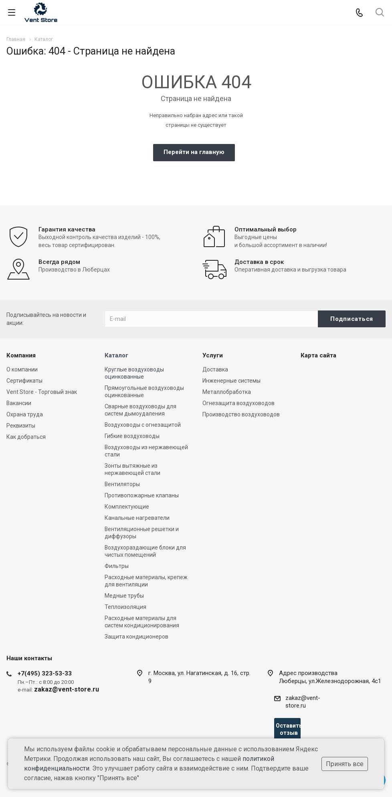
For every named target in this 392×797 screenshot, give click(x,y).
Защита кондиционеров (136, 636)
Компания (21, 355)
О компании (22, 369)
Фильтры (117, 566)
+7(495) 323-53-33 (45, 673)
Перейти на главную (194, 152)
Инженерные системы (231, 380)
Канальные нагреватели (137, 518)
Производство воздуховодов (241, 414)
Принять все (345, 764)
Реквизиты (20, 425)
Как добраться (26, 437)
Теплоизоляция (125, 607)
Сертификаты (24, 380)
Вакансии (18, 403)
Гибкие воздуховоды (132, 436)
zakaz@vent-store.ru (302, 701)
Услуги (212, 355)
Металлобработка (226, 392)
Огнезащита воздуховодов (238, 403)
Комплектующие (127, 506)
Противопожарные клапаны (142, 495)
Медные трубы (124, 595)
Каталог (116, 355)
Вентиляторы (122, 484)
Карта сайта (318, 355)
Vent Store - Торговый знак (41, 392)
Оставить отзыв (288, 729)
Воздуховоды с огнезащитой (143, 425)
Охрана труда (24, 414)
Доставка (215, 369)
